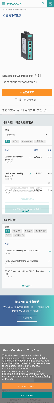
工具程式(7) (39, 141)
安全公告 (42, 110)
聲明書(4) (28, 231)
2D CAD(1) (17, 231)
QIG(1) (8, 235)
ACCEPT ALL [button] (27, 395)
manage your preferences (16, 371)
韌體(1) (15, 141)
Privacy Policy (42, 376)
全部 (7, 141)
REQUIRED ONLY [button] (27, 386)
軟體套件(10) (27, 141)
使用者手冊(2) (41, 231)
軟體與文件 (8, 110)
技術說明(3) (19, 235)
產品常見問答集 (26, 110)
